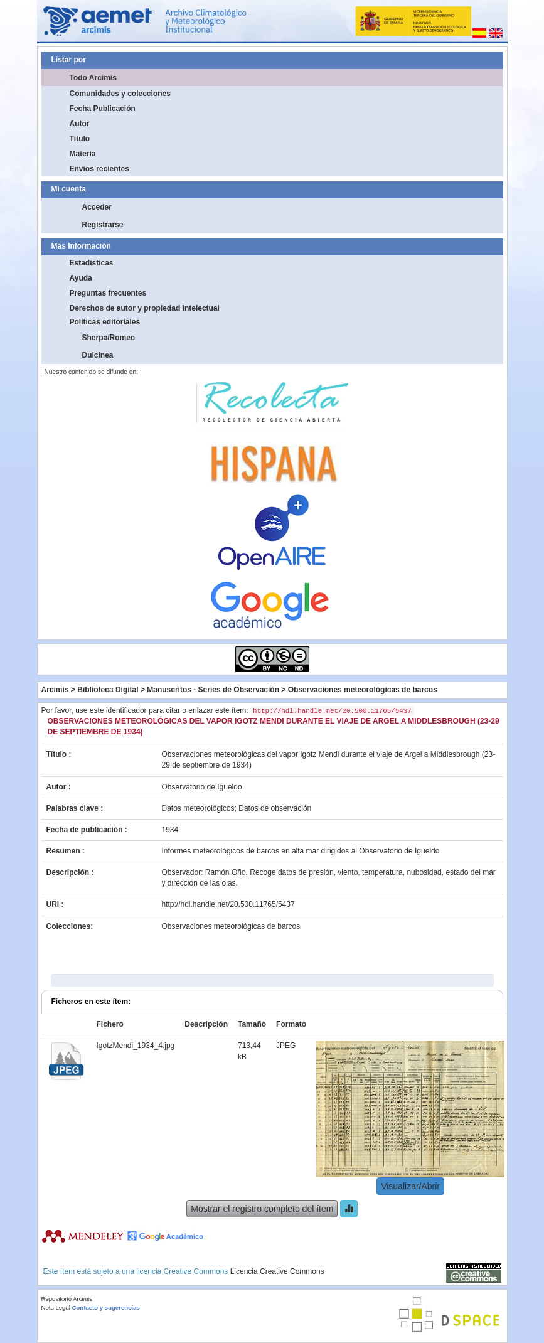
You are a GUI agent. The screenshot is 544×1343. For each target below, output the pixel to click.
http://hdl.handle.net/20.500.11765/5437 (228, 904)
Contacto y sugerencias (106, 1307)
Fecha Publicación (103, 108)
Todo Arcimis (93, 77)
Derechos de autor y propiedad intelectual (145, 308)
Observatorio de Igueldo (202, 787)
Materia (83, 153)
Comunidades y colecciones (120, 93)
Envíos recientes (99, 168)
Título (80, 138)
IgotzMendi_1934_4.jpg (136, 1045)
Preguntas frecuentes (108, 293)
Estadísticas (92, 263)
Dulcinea (98, 355)
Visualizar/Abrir (410, 1186)
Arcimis (55, 689)
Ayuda (81, 278)
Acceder (97, 207)
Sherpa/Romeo (109, 337)
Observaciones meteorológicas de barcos (362, 689)
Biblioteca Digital (107, 689)
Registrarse (103, 224)
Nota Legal (55, 1307)
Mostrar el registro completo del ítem (262, 1209)
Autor (80, 123)
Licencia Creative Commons (277, 1271)
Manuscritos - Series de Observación (213, 689)
